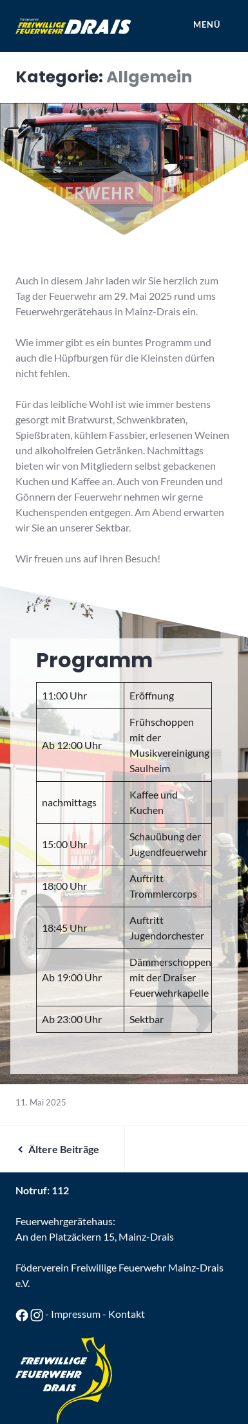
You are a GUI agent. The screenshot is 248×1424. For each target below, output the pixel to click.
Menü (206, 24)
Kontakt (126, 1314)
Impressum (75, 1314)
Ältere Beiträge (63, 1149)
